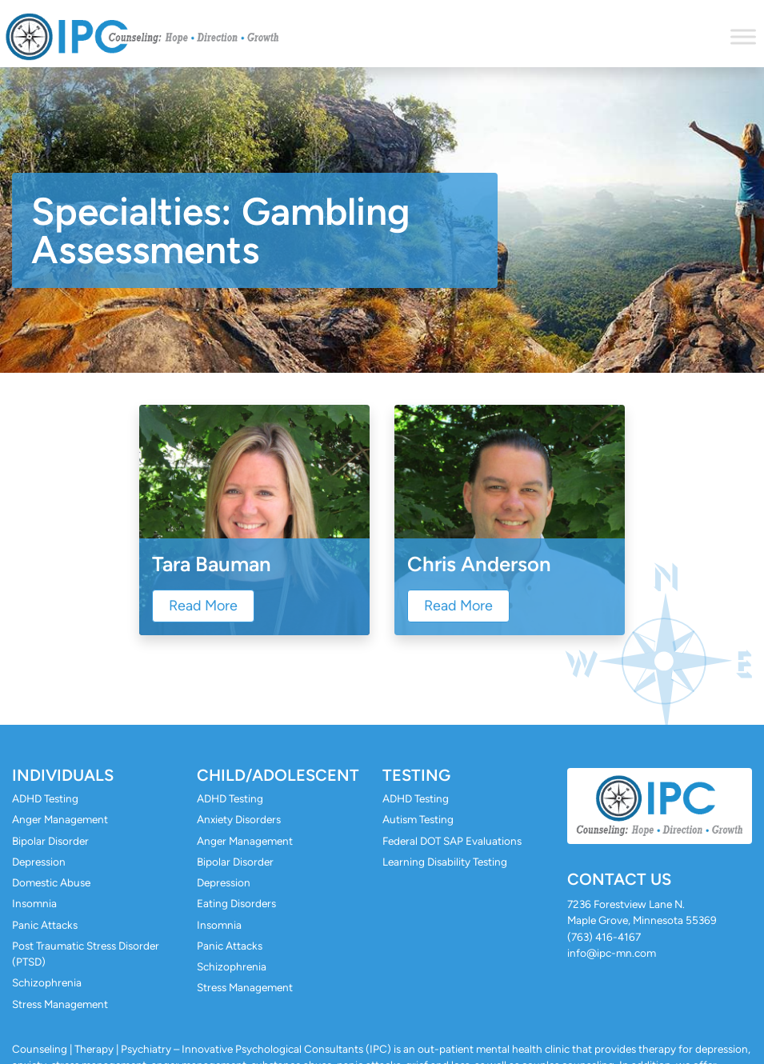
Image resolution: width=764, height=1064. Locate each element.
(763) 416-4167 (604, 936)
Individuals (63, 775)
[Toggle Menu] (743, 36)
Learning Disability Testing (444, 861)
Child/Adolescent (278, 775)
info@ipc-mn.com (611, 952)
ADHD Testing (45, 798)
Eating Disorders (236, 903)
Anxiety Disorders (239, 819)
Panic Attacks (45, 924)
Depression (39, 861)
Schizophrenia (47, 982)
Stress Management (60, 1004)
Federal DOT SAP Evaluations (452, 840)
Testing (416, 775)
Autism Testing (418, 819)
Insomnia (34, 903)
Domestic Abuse (51, 882)
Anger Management (60, 819)
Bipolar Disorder (50, 840)
